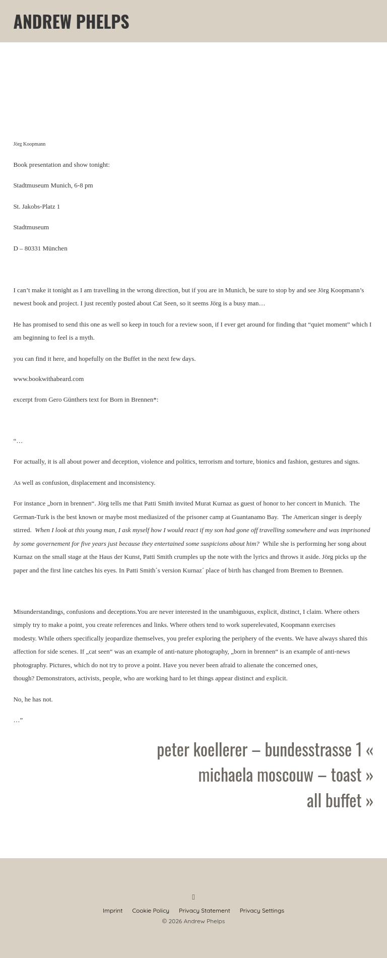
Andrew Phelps (71, 21)
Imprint (112, 910)
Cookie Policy (150, 910)
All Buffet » (340, 799)
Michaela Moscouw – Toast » (286, 774)
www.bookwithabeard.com (48, 378)
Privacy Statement (204, 910)
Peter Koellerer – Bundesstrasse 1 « (265, 748)
